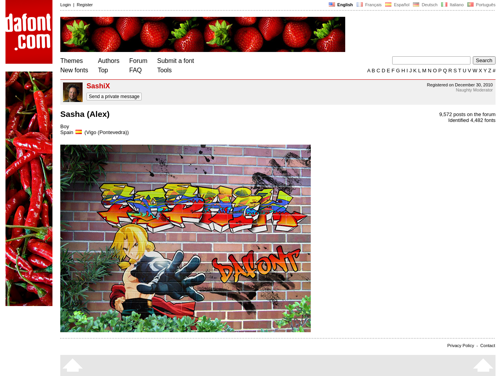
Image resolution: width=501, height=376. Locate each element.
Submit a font (175, 60)
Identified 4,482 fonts (472, 120)
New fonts (74, 70)
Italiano (452, 4)
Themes (71, 60)
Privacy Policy (460, 345)
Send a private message (114, 96)
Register (85, 4)
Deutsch (425, 4)
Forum (138, 60)
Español (397, 4)
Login (65, 4)
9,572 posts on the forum (467, 114)
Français (369, 4)
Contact (487, 345)
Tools (164, 70)
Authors (108, 60)
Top (103, 70)
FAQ (135, 70)
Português (481, 4)
